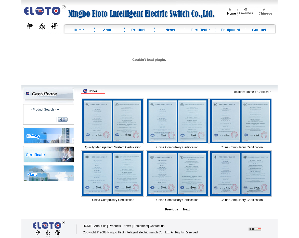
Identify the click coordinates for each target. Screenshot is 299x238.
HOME (87, 226)
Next (186, 209)
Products (115, 226)
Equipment (141, 226)
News (127, 226)
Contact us (157, 226)
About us (100, 226)
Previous (171, 209)
